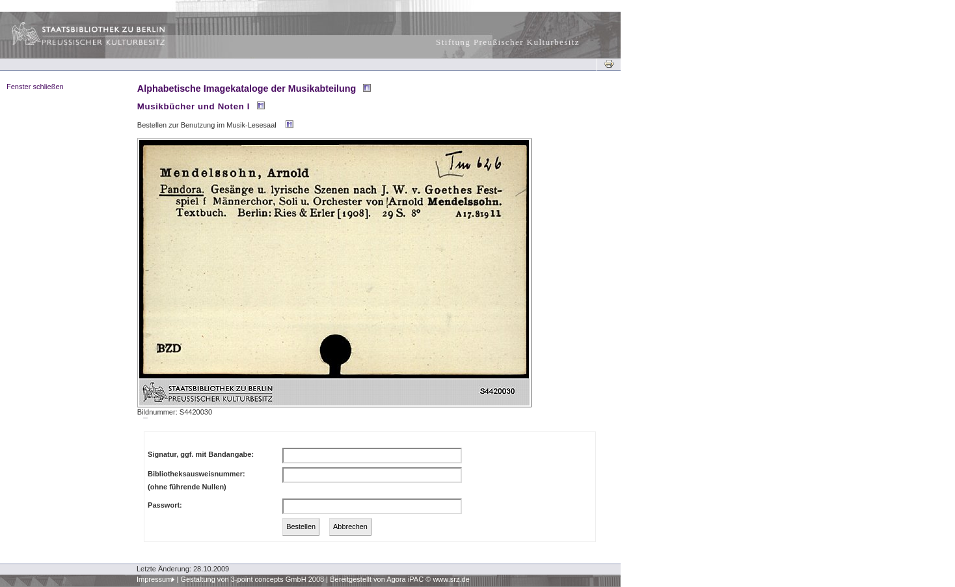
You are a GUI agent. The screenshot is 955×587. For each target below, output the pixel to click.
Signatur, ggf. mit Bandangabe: (201, 454)
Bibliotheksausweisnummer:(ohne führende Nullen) (196, 480)
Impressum (154, 579)
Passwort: (165, 505)
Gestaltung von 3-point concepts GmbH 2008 (252, 579)
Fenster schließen (35, 86)
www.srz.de (451, 579)
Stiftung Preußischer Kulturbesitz (508, 42)
